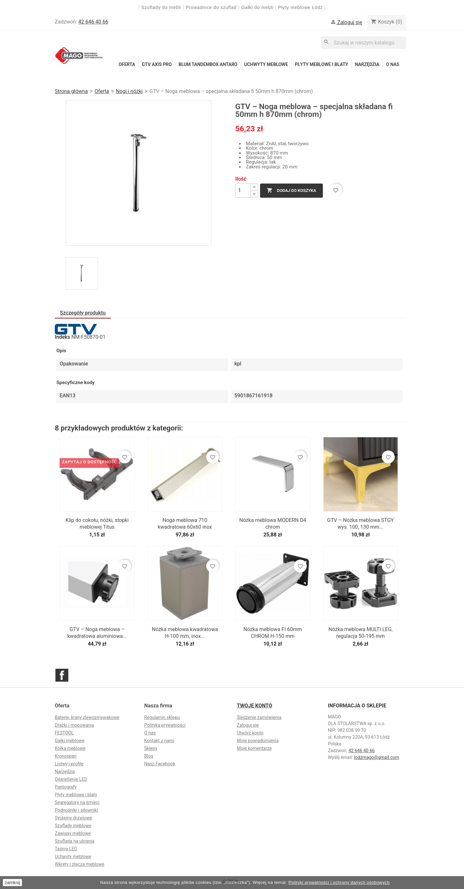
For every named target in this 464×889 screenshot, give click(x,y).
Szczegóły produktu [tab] (83, 313)
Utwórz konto (250, 732)
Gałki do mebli (257, 7)
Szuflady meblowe (73, 825)
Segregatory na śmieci (77, 802)
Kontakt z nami (159, 740)
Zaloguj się (248, 725)
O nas (392, 64)
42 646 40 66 (93, 22)
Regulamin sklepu (162, 717)
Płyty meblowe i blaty (321, 64)
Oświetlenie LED (71, 779)
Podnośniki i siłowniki (76, 810)
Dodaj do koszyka (291, 190)
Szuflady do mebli (161, 7)
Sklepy (151, 748)
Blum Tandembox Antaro (208, 64)
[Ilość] (243, 191)
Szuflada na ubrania (74, 841)
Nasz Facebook (159, 763)
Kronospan (66, 756)
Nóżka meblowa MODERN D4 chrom (272, 523)
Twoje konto (254, 706)
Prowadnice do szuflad (211, 7)
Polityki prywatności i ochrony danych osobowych (339, 882)
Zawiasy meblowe (73, 833)
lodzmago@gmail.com (376, 757)
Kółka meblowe (70, 748)
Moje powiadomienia (258, 740)
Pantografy (66, 787)
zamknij (12, 882)
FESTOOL (64, 732)
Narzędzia (367, 64)
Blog (148, 756)
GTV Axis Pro (157, 64)
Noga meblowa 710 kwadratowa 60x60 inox (185, 523)
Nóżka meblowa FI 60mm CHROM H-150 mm (272, 632)
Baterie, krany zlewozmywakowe (87, 717)
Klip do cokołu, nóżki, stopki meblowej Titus (97, 523)
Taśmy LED (66, 848)
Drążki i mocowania (74, 725)
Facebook (61, 675)
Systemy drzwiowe (73, 817)
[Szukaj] (363, 42)
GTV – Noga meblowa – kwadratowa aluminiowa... (97, 632)
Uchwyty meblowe (266, 64)
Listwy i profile (69, 763)
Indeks (62, 337)
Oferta (127, 64)
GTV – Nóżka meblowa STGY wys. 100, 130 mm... (360, 523)
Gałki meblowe (69, 740)
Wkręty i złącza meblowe (79, 864)
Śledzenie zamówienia (259, 717)
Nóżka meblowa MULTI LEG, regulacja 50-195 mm (360, 632)
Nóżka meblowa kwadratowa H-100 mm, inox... (185, 632)
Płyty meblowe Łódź (301, 7)
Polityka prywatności (165, 725)
